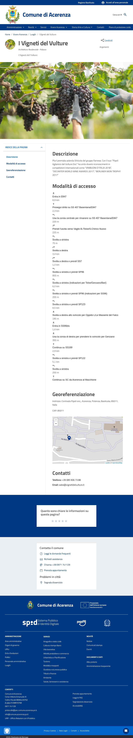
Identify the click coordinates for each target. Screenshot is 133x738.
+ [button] (56, 420)
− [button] (56, 424)
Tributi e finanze (49, 673)
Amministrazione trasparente (98, 666)
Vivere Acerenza (20, 34)
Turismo (46, 661)
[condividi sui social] (106, 40)
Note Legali (63, 730)
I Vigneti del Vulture (47, 34)
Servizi (46, 636)
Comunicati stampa (94, 645)
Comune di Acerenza (46, 14)
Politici (7, 657)
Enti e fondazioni (11, 653)
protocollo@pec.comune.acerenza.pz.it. (21, 710)
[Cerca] (125, 14)
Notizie (89, 641)
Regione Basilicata (86, 2)
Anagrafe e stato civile (52, 641)
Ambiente (47, 677)
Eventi (89, 649)
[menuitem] (79, 27)
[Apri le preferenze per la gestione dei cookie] (7, 731)
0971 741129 (10, 706)
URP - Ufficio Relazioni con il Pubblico (20, 718)
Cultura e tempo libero (52, 645)
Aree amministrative (13, 641)
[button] (114, 2)
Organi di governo (12, 645)
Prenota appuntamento (82, 693)
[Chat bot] (126, 731)
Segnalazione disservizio (82, 701)
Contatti (9, 689)
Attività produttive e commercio (56, 653)
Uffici (7, 649)
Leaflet (107, 463)
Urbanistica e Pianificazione (54, 657)
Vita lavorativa (49, 649)
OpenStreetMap (117, 463)
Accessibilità (78, 705)
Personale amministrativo (15, 661)
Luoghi (33, 34)
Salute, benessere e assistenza (55, 681)
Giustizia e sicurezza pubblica (55, 669)
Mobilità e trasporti (51, 665)
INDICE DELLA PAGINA (17, 147)
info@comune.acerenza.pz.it (16, 714)
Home (7, 34)
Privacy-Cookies (50, 730)
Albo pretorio (92, 662)
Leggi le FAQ (78, 697)
